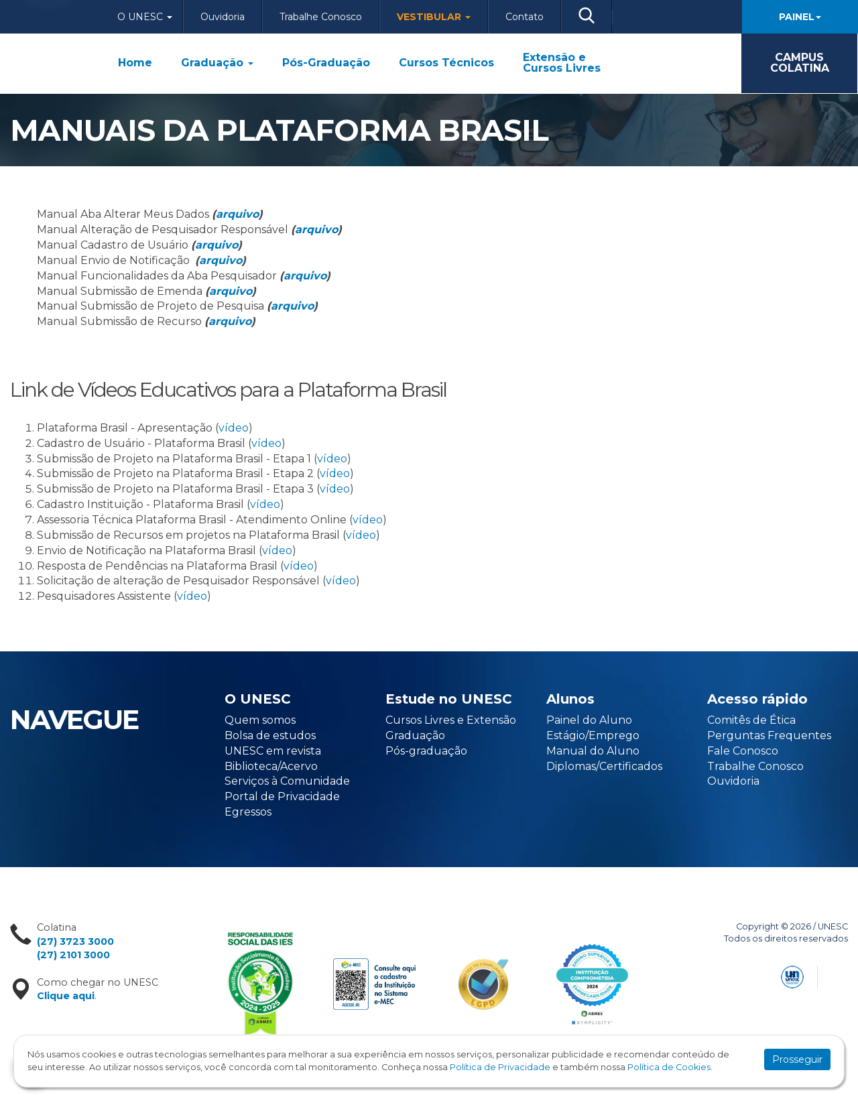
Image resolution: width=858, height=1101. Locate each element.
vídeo (234, 428)
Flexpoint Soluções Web (839, 975)
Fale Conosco (742, 750)
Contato (524, 17)
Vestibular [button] (434, 17)
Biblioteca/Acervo (271, 766)
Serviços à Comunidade (287, 781)
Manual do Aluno (592, 750)
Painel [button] (800, 17)
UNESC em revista (273, 750)
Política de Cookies (669, 1067)
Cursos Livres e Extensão (450, 720)
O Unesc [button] (144, 17)
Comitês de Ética (751, 720)
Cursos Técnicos (446, 63)
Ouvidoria (222, 17)
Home (135, 63)
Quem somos (260, 720)
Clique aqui (66, 996)
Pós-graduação (426, 750)
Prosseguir (797, 1059)
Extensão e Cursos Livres (562, 63)
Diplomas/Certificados (604, 766)
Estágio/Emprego (592, 735)
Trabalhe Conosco (321, 17)
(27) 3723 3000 (75, 941)
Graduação (217, 63)
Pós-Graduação (326, 63)
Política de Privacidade (500, 1067)
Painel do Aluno (589, 720)
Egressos (248, 811)
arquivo (237, 214)
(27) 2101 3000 (73, 955)
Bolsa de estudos (270, 735)
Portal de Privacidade (282, 796)
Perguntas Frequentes (769, 735)
